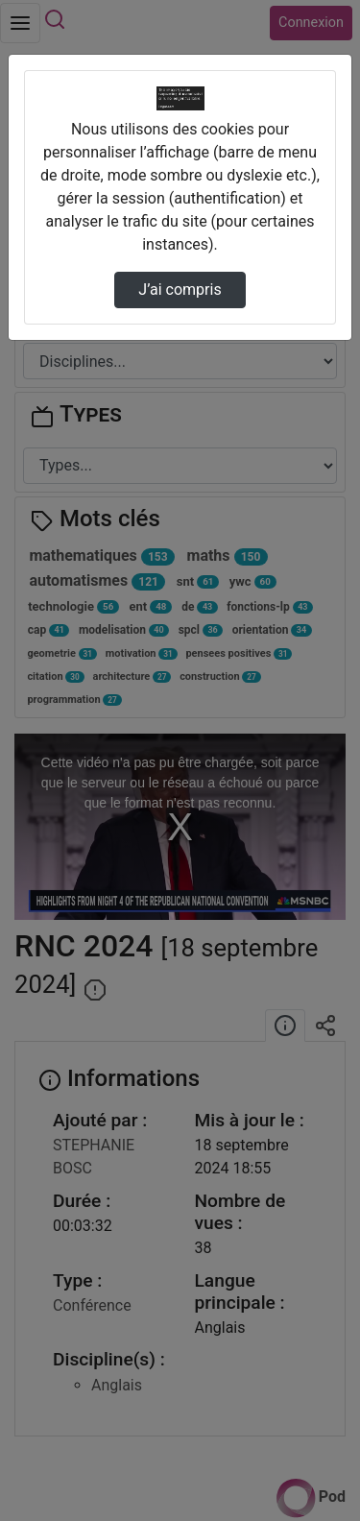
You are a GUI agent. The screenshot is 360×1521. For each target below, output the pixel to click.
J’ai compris (179, 289)
